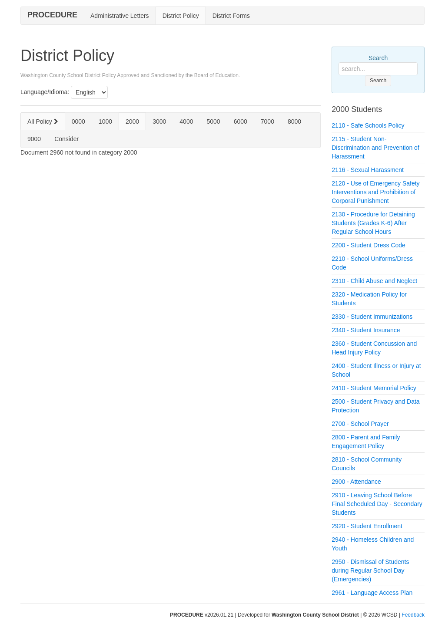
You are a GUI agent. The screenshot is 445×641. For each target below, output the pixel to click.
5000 (213, 121)
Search (378, 57)
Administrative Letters (119, 15)
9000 (34, 138)
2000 (132, 121)
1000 (105, 121)
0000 (78, 121)
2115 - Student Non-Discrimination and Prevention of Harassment (375, 147)
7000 (267, 121)
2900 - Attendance (356, 481)
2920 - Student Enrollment (367, 526)
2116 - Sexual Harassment (368, 169)
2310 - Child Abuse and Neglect (374, 280)
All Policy (42, 121)
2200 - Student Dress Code (368, 245)
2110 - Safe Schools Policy (368, 125)
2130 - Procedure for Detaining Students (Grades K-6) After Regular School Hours (373, 223)
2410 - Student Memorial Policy (374, 388)
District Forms (231, 15)
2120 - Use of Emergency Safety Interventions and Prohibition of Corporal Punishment (375, 192)
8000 (294, 121)
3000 (159, 121)
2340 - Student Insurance (366, 330)
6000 (240, 121)
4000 (186, 121)
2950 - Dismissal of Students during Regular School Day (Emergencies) (370, 570)
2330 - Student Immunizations (372, 316)
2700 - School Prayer (360, 423)
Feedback (413, 615)
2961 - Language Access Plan (372, 592)
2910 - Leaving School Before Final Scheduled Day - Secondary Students (377, 504)
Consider (66, 138)
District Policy (181, 15)
